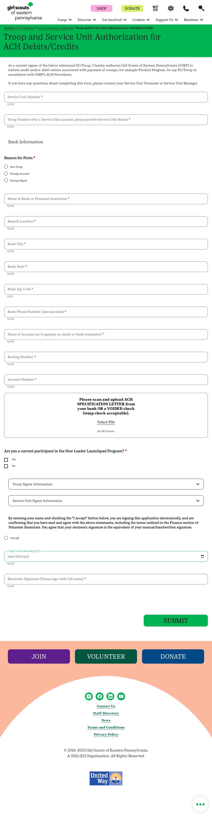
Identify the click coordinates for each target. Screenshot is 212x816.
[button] (155, 10)
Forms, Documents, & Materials (55, 28)
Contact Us (106, 706)
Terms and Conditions (106, 727)
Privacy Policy (106, 734)
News (106, 720)
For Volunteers (26, 28)
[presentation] (35, 600)
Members (9, 28)
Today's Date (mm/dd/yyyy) (23, 551)
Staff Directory (106, 713)
